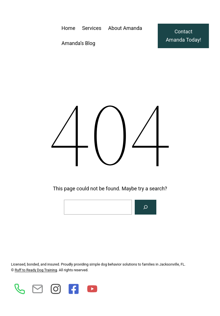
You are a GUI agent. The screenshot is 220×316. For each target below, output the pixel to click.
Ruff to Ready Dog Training (36, 270)
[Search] (145, 207)
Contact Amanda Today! (183, 35)
